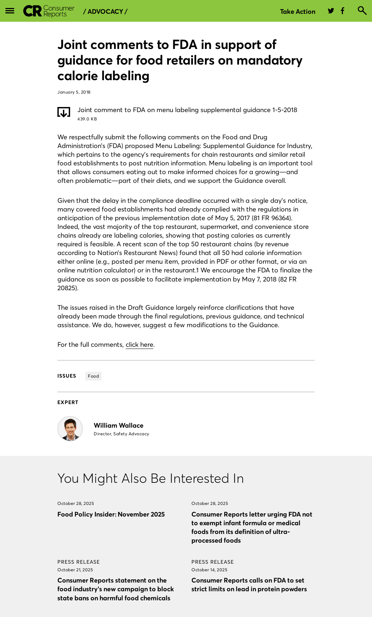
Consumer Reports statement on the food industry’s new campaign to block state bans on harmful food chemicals (115, 589)
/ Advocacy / (105, 12)
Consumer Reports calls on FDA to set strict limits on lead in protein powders (249, 584)
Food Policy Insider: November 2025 (111, 514)
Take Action (297, 11)
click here (139, 344)
